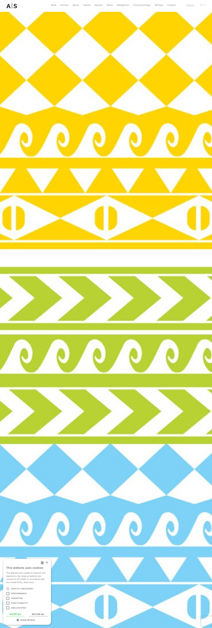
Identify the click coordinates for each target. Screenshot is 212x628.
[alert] (27, 592)
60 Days (159, 5)
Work (53, 5)
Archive (64, 5)
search (190, 5)
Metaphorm (123, 5)
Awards (99, 5)
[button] (27, 620)
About (76, 5)
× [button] (46, 563)
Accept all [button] (15, 614)
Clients (86, 5)
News (110, 5)
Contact (171, 5)
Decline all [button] (38, 614)
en (201, 5)
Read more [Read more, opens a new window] (29, 582)
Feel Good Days (142, 5)
